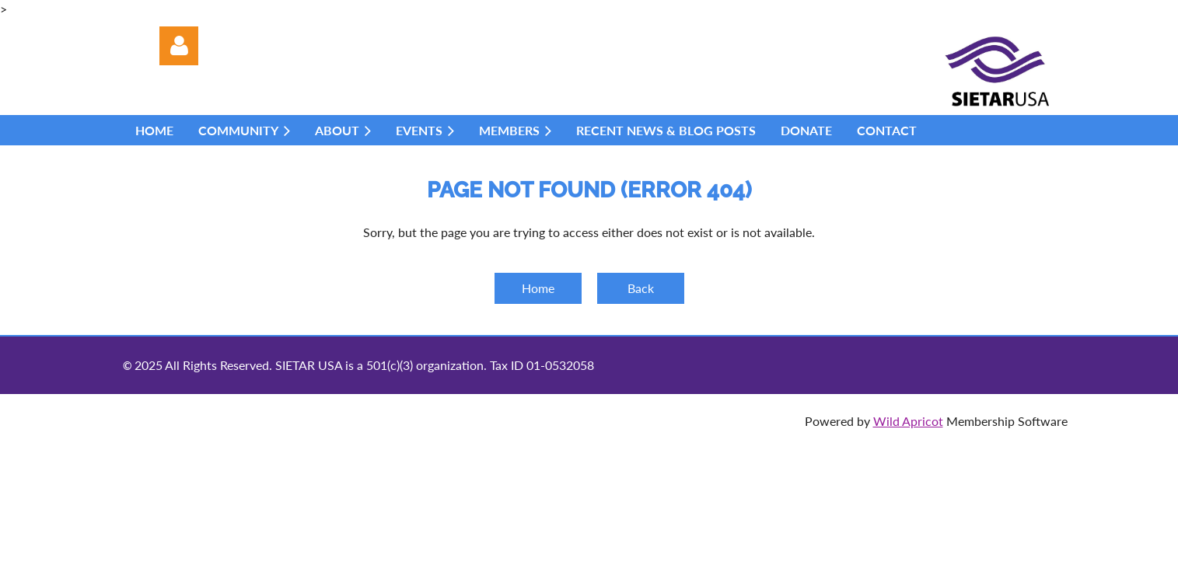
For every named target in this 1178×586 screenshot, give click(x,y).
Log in (178, 45)
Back (640, 288)
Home (538, 288)
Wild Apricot (908, 420)
